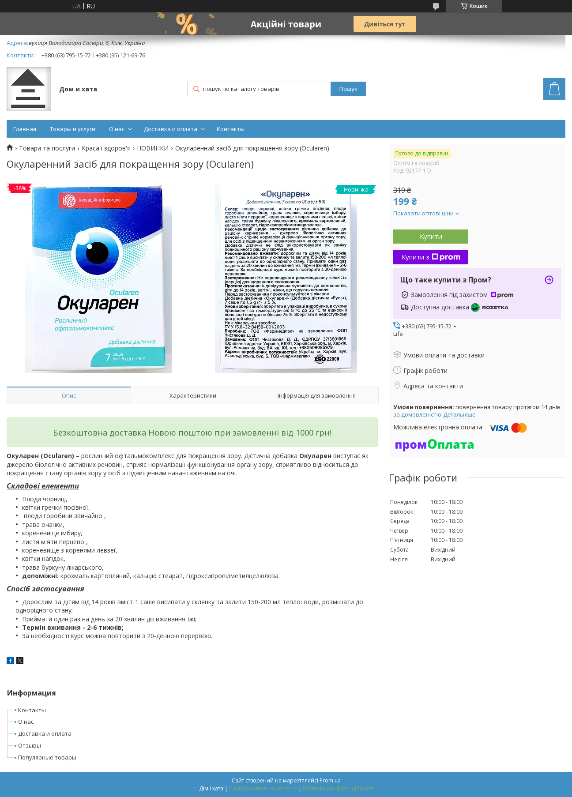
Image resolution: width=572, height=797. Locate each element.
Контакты (231, 129)
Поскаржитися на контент (263, 788)
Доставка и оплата (170, 129)
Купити (431, 236)
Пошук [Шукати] (348, 89)
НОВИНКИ (153, 148)
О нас (116, 129)
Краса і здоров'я (106, 148)
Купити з (431, 256)
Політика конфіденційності (338, 788)
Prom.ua (330, 780)
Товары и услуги (72, 129)
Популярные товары (47, 757)
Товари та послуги (47, 148)
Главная (24, 129)
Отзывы (29, 745)
